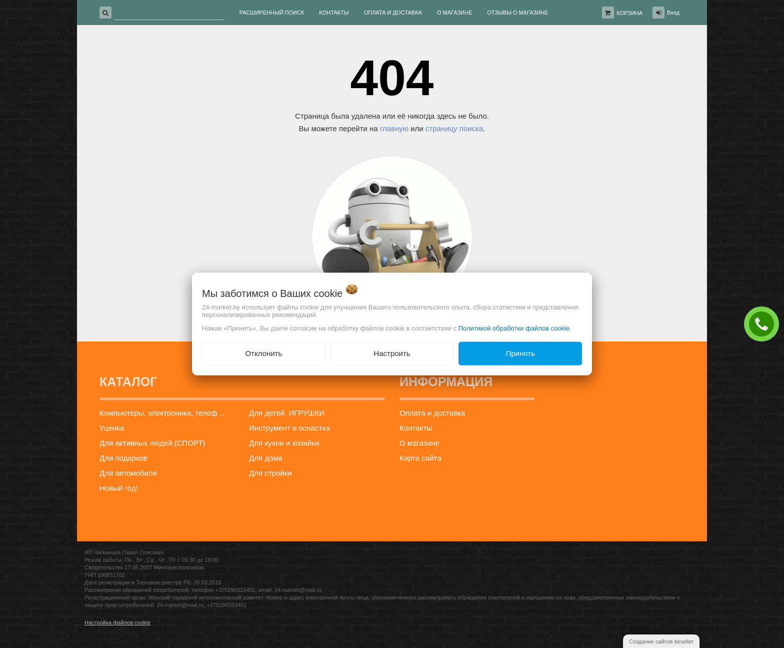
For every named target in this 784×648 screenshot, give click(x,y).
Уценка (112, 428)
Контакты (416, 428)
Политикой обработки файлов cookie (514, 328)
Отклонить (263, 353)
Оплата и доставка (432, 413)
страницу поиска (455, 128)
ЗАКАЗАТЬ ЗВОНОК (764, 323)
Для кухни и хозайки (284, 443)
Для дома (265, 458)
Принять (520, 353)
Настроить (392, 353)
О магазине (420, 443)
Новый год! (119, 488)
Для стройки (270, 473)
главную (394, 128)
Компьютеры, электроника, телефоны (165, 413)
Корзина (629, 13)
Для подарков (124, 458)
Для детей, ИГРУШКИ (286, 413)
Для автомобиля (128, 473)
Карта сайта (421, 458)
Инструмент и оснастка (289, 428)
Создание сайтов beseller (661, 641)
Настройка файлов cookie (117, 622)
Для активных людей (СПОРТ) (152, 443)
